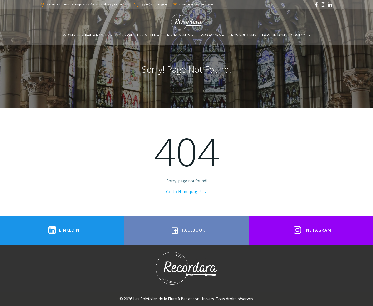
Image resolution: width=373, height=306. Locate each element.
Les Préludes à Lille (140, 35)
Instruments (181, 35)
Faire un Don (273, 35)
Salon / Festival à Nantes (88, 35)
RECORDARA (213, 35)
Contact (301, 35)
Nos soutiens (243, 35)
